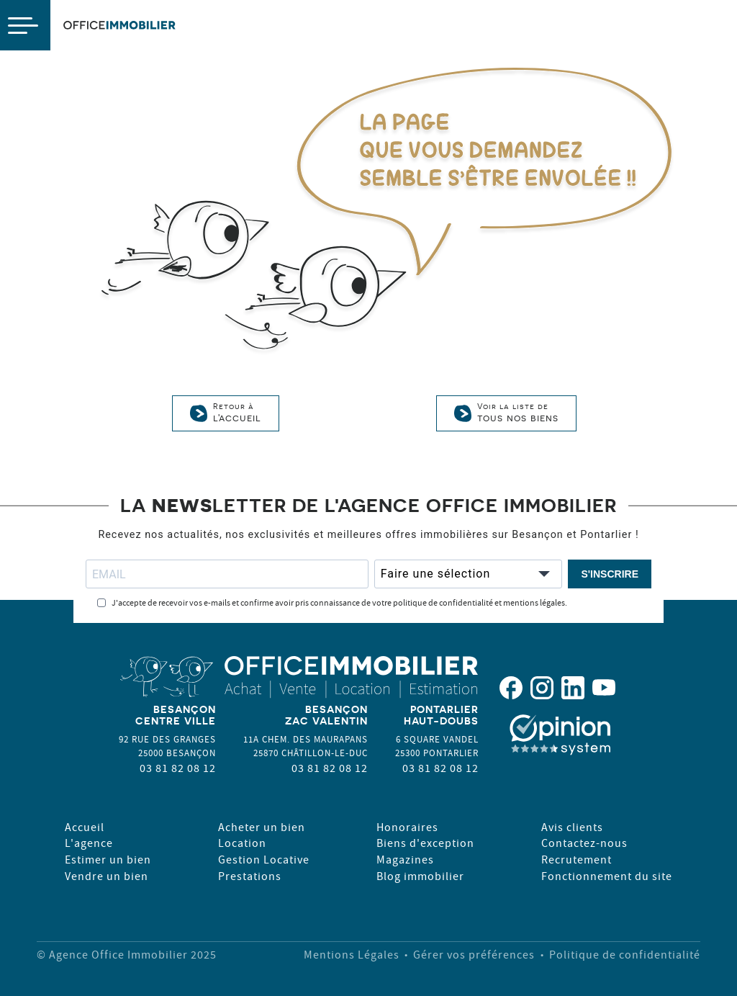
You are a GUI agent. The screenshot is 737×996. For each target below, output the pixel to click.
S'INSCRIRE (609, 574)
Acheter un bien (261, 827)
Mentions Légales (351, 954)
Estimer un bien (108, 859)
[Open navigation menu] (25, 25)
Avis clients (572, 827)
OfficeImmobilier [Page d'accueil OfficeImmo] (119, 25)
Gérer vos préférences (474, 954)
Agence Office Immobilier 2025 (133, 954)
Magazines (405, 859)
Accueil (84, 827)
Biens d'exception (425, 842)
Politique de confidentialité (624, 954)
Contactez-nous (584, 842)
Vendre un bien (106, 876)
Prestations (249, 876)
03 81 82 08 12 (178, 768)
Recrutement (576, 859)
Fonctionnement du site (606, 876)
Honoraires (407, 827)
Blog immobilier (420, 876)
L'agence (89, 842)
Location (242, 842)
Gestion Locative (263, 859)
